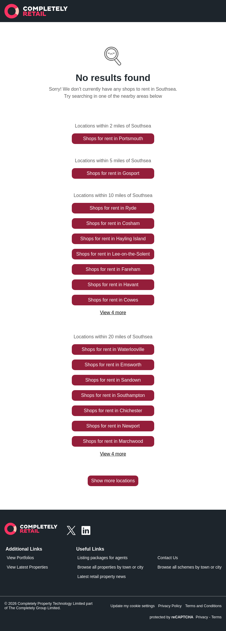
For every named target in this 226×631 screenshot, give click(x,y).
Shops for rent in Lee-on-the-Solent (113, 253)
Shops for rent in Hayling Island (113, 238)
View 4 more (113, 312)
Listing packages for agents (102, 557)
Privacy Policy (170, 606)
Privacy (202, 617)
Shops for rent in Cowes (113, 299)
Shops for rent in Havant (113, 284)
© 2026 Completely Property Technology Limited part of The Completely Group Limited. (48, 605)
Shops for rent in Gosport (113, 173)
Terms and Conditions (203, 606)
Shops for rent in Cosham (112, 223)
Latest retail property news (101, 576)
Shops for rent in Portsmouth (113, 138)
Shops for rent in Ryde (112, 208)
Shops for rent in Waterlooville (113, 349)
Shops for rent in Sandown (113, 379)
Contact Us (167, 557)
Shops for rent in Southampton (113, 395)
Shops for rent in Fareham (113, 269)
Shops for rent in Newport (112, 425)
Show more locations (113, 480)
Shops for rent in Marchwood (113, 441)
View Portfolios (20, 557)
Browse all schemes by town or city (189, 567)
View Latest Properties (27, 567)
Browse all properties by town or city (110, 567)
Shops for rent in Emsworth (113, 364)
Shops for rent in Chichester (113, 410)
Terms (216, 617)
